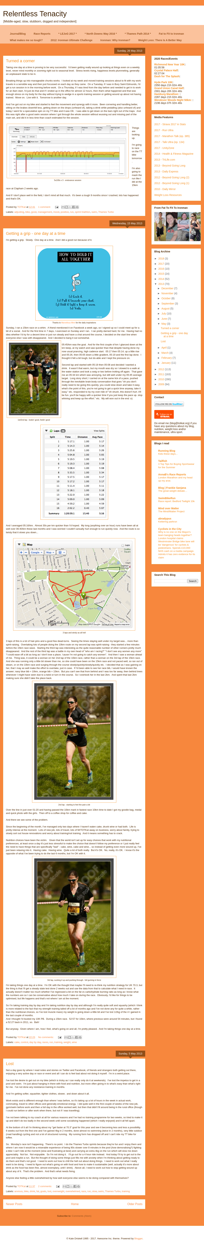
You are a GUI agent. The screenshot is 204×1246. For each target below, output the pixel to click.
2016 (161, 268)
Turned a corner (20, 61)
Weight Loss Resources (168, 195)
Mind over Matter (168, 508)
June (164, 318)
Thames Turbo (106, 212)
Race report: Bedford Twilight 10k (176, 501)
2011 (161, 374)
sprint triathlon (82, 212)
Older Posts (134, 1204)
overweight (58, 1191)
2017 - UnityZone (164, 147)
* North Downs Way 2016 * (101, 33)
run (72, 212)
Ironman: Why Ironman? (115, 40)
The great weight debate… (172, 490)
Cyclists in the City (169, 528)
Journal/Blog (18, 33)
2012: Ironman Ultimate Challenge (71, 40)
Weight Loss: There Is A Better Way (160, 40)
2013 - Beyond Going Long (169, 165)
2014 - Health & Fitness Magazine (173, 153)
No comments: (46, 1037)
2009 (161, 384)
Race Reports (42, 33)
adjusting (19, 212)
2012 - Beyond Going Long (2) (171, 177)
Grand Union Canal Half (168, 88)
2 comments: (45, 1186)
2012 (161, 369)
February (166, 357)
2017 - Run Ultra (163, 130)
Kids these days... (168, 453)
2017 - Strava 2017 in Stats (170, 124)
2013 (161, 283)
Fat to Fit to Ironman (171, 33)
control (24, 1042)
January (166, 362)
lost (49, 1191)
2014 (161, 278)
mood (56, 212)
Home (75, 1204)
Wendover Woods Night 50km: (173, 100)
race (83, 1191)
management (45, 212)
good (34, 212)
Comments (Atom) (81, 1216)
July (164, 313)
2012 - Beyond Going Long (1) (171, 183)
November (167, 293)
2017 (161, 263)
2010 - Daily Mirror (165, 189)
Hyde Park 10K (163, 82)
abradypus (164, 518)
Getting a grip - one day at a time (35, 233)
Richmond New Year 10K (169, 64)
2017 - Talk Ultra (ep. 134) (169, 142)
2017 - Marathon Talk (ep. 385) (172, 136)
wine (74, 1042)
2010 (161, 379)
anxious (18, 1191)
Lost (10, 1063)
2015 (161, 273)
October (166, 298)
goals (43, 1191)
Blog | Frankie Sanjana (172, 487)
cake (16, 1042)
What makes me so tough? (26, 40)
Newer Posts (14, 1204)
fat (37, 1191)
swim (94, 212)
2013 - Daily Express (166, 171)
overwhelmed (73, 1191)
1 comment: (45, 207)
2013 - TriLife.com (164, 159)
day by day (35, 1042)
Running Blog (166, 450)
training (58, 1042)
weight (67, 1042)
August (165, 308)
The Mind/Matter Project (171, 511)
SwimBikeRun (166, 498)
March (165, 352)
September (168, 303)
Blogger (138, 1238)
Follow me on (166, 415)
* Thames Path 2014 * (138, 33)
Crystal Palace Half (166, 70)
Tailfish (162, 460)
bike (27, 212)
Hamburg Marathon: (167, 94)
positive (65, 212)
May (164, 323)
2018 (161, 258)
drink (32, 1191)
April (164, 347)
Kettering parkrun (167, 521)
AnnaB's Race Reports (172, 474)
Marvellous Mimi (68, 323)
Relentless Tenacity (35, 14)
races (45, 1042)
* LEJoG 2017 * (67, 33)
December (167, 288)
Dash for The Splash (166, 76)
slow (94, 1191)
